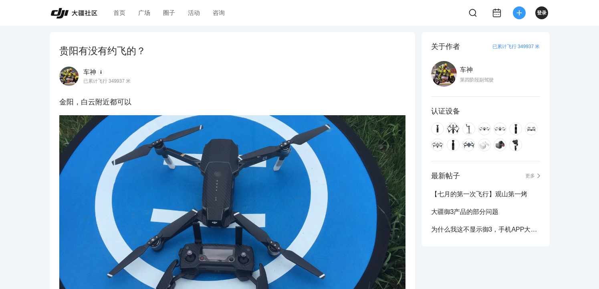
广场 (144, 12)
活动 (194, 12)
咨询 (219, 12)
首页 (119, 12)
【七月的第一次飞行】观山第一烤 (479, 194)
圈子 (169, 12)
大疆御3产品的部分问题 (465, 211)
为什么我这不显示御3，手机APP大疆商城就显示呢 (485, 229)
